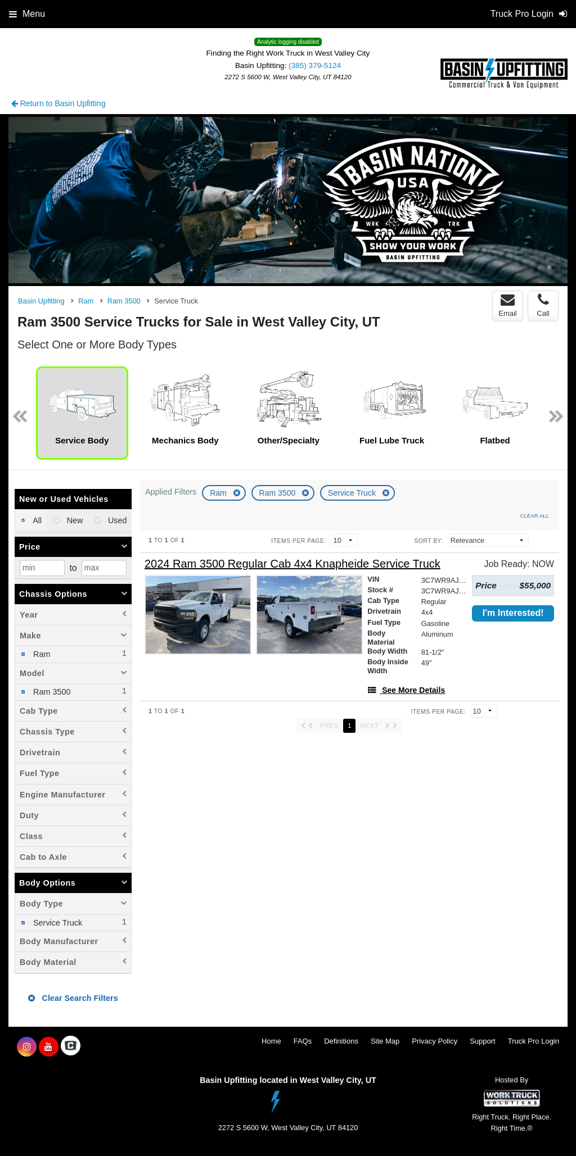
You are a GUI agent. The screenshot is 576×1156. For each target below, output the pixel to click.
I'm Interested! (513, 613)
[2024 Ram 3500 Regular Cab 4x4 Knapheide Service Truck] (292, 563)
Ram (219, 492)
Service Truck (353, 492)
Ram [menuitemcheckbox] (40, 654)
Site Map (385, 1041)
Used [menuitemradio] (116, 520)
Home (271, 1041)
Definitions (341, 1041)
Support (483, 1041)
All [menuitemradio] (36, 520)
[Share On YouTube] (48, 1046)
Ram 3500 (278, 492)
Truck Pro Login (533, 1041)
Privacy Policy (434, 1041)
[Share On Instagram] (27, 1046)
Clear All (534, 516)
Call (543, 305)
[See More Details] (406, 690)
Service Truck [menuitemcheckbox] (56, 922)
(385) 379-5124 (315, 65)
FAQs (303, 1041)
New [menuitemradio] (74, 520)
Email (507, 305)
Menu (27, 14)
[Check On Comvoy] (70, 1046)
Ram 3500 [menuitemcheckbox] (50, 691)
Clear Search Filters (73, 998)
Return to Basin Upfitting (58, 103)
